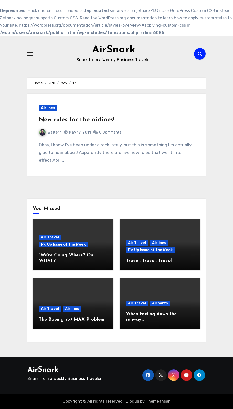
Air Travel (50, 237)
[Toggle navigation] (30, 54)
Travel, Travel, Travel (149, 260)
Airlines (48, 108)
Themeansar (158, 401)
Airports (160, 303)
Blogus (132, 401)
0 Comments (110, 132)
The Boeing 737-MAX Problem (71, 319)
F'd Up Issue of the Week (63, 244)
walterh (50, 132)
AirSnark (113, 50)
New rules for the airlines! (76, 120)
